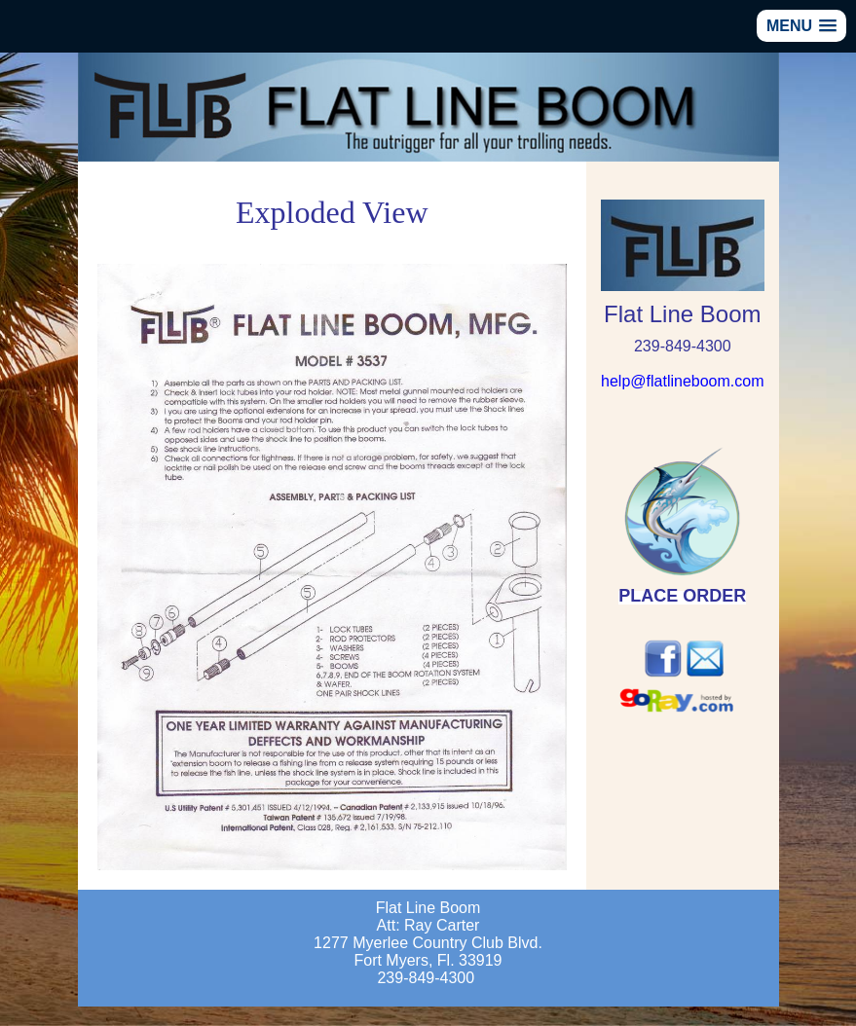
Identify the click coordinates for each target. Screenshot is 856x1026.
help (682, 381)
